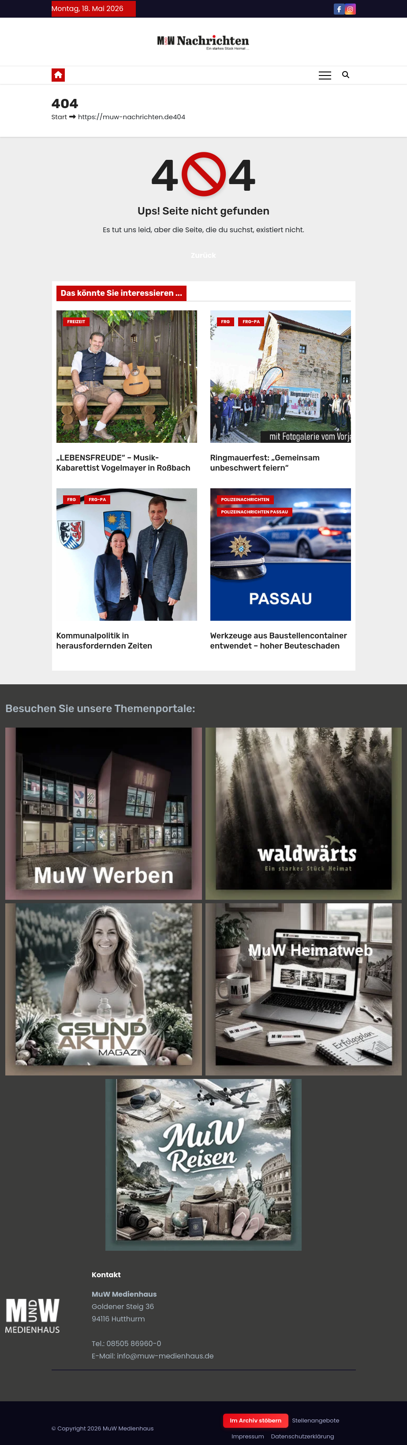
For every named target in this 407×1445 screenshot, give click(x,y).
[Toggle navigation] (325, 75)
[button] (346, 75)
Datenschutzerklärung (302, 1436)
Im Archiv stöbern (256, 1420)
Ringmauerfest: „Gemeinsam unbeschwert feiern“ (265, 463)
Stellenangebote (315, 1420)
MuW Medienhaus (128, 1428)
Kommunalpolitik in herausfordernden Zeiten (104, 641)
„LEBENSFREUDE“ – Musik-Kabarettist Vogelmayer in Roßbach (123, 463)
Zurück (204, 255)
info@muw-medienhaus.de (165, 1356)
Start (59, 116)
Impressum (248, 1436)
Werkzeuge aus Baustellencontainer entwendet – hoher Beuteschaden (278, 641)
